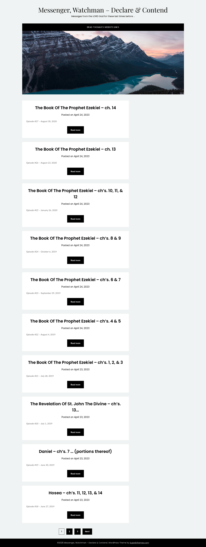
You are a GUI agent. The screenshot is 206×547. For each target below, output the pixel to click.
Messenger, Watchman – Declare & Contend (103, 9)
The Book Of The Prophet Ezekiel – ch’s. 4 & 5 (75, 321)
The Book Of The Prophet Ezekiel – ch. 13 (75, 149)
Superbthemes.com (139, 542)
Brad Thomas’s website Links (103, 27)
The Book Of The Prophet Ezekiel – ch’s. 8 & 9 (75, 238)
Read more (75, 130)
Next (87, 531)
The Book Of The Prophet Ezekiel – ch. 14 (75, 108)
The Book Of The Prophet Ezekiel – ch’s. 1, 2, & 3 (75, 362)
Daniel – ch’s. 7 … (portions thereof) (75, 451)
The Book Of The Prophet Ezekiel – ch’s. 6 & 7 (75, 280)
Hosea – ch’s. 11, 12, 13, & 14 (75, 493)
